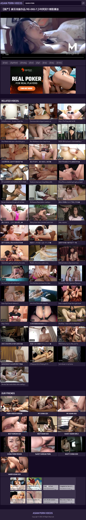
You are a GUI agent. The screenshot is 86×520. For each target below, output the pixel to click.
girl (39, 63)
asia (46, 63)
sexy (52, 63)
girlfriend (15, 63)
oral (32, 63)
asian (6, 63)
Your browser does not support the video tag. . (43, 36)
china (60, 63)
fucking (24, 63)
